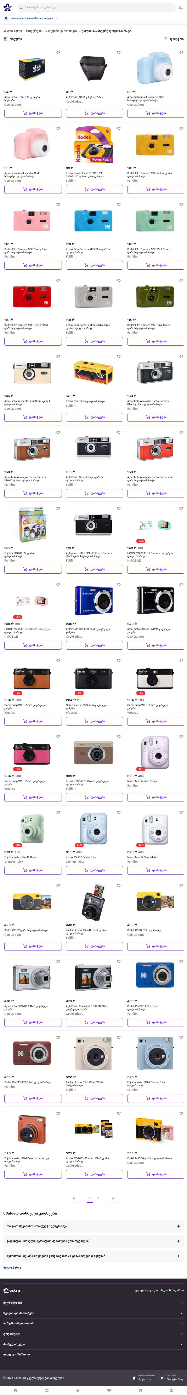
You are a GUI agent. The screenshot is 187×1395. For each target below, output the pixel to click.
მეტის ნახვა (12, 1267)
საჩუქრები (34, 31)
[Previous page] (74, 1198)
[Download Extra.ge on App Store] (143, 1378)
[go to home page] (7, 7)
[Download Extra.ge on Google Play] (172, 1378)
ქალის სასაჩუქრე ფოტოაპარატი (106, 31)
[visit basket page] (140, 1390)
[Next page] (113, 1198)
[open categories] (46, 1390)
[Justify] (21, 7)
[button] (77, 1390)
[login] (171, 1390)
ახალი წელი (12, 31)
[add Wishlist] (57, 52)
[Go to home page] (14, 1290)
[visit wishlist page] (109, 1390)
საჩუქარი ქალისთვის (62, 31)
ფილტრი (173, 38)
